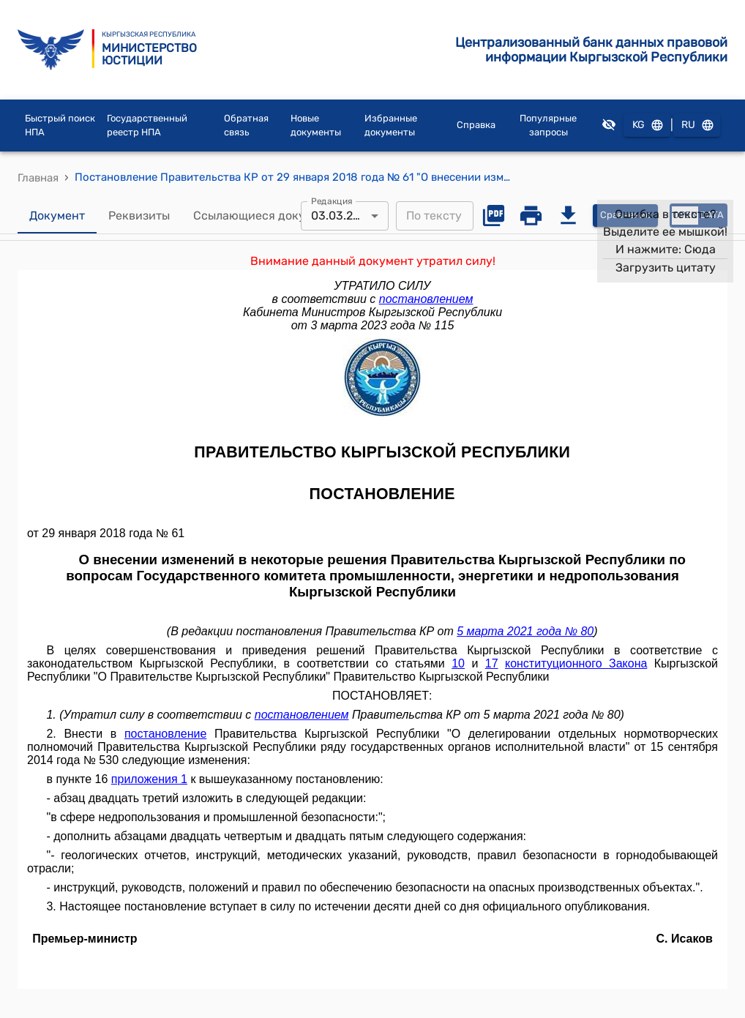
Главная (38, 177)
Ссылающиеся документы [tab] (267, 215)
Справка (476, 124)
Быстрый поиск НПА (60, 125)
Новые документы (316, 125)
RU (696, 125)
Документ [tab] (57, 215)
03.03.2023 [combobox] (342, 215)
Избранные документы (390, 125)
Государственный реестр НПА (147, 125)
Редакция (332, 200)
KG (647, 125)
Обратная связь (246, 125)
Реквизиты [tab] (139, 215)
